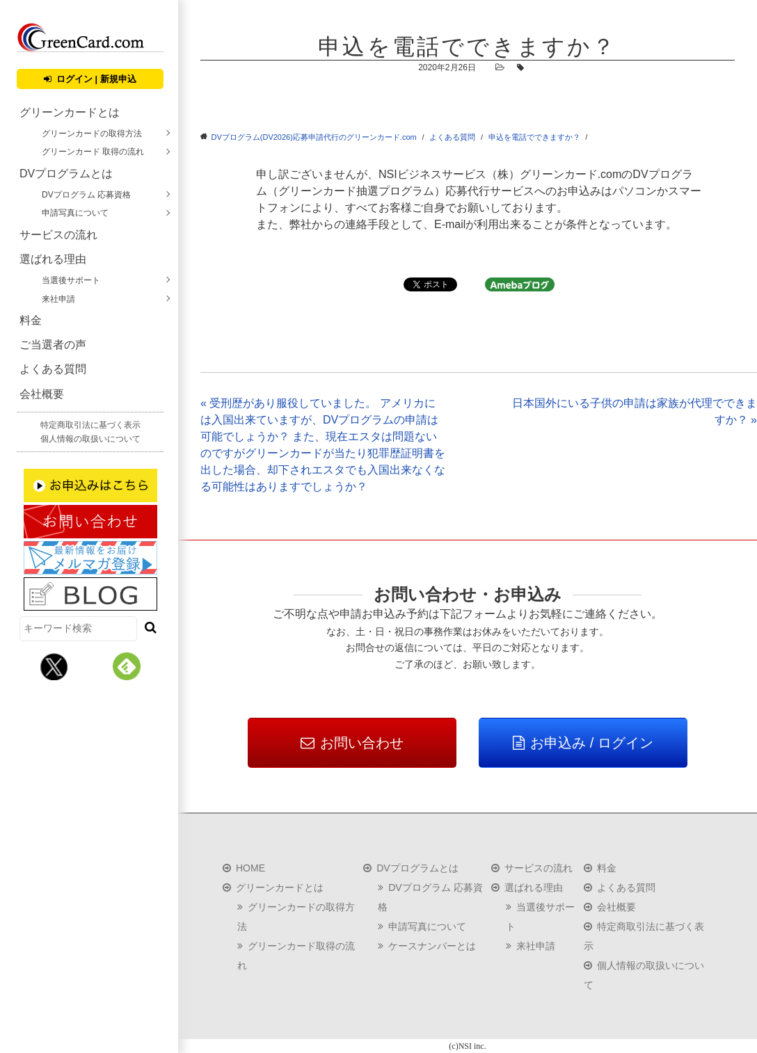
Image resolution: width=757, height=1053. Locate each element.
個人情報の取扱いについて (90, 439)
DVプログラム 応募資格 (86, 195)
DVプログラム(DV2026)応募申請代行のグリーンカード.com (314, 137)
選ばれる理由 (52, 259)
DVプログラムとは (66, 173)
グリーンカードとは (69, 112)
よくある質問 (52, 369)
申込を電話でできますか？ (534, 137)
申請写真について (75, 213)
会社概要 (41, 394)
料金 (30, 320)
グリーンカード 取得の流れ (93, 151)
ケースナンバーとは (432, 945)
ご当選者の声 (52, 345)
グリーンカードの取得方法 (92, 133)
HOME (250, 868)
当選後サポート (71, 280)
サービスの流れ (58, 235)
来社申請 (58, 299)
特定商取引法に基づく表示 (90, 425)
